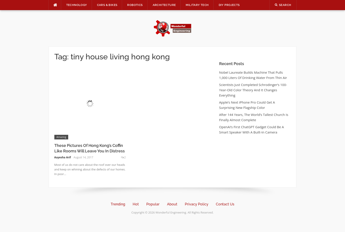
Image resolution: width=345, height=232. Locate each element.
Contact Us (225, 204)
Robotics (135, 5)
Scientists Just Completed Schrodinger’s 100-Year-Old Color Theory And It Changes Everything (253, 89)
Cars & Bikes (107, 5)
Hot (136, 204)
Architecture (164, 5)
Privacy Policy (196, 204)
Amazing (61, 137)
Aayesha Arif (62, 157)
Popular (153, 204)
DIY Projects (229, 5)
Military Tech (197, 5)
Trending (118, 204)
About (172, 204)
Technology (76, 5)
